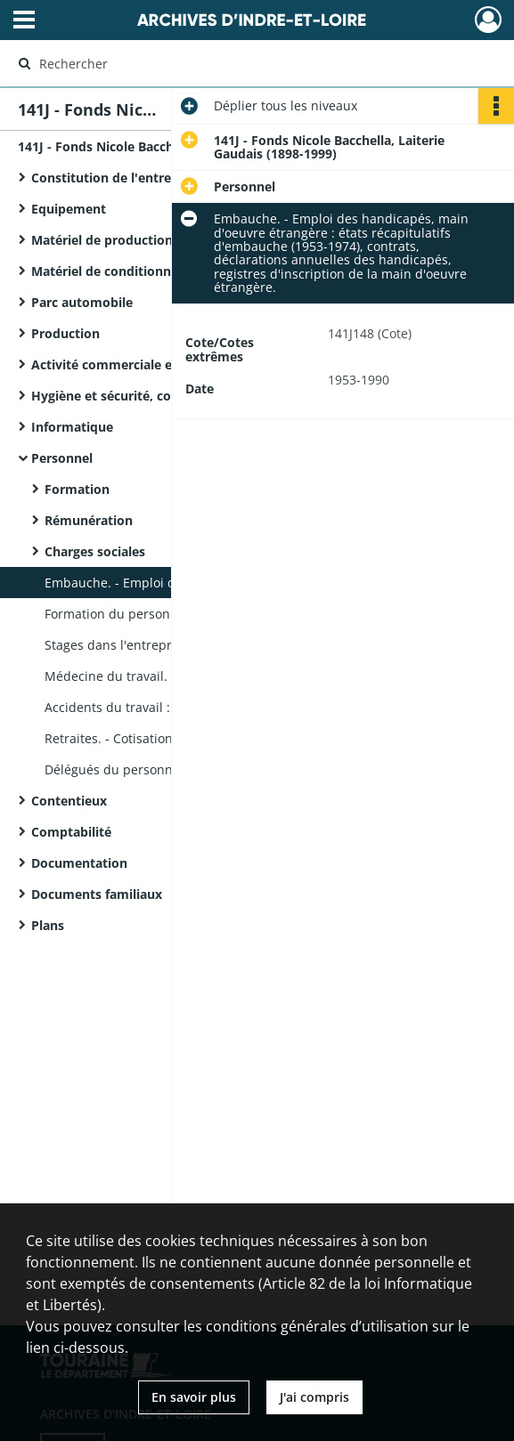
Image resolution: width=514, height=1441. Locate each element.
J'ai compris (314, 1396)
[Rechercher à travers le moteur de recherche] (242, 63)
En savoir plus (193, 1396)
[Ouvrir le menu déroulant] (24, 21)
